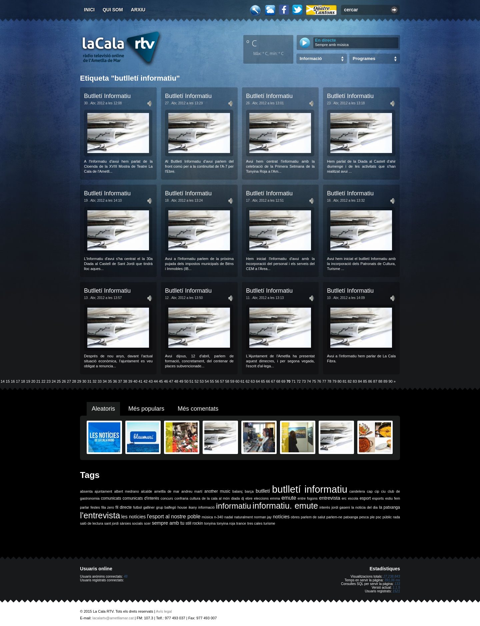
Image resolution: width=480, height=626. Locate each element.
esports (378, 498)
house (182, 507)
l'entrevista (100, 515)
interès (324, 507)
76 (319, 381)
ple (372, 517)
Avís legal (164, 611)
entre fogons (308, 498)
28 (74, 381)
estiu (389, 498)
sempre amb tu (168, 523)
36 (115, 381)
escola (353, 498)
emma (275, 498)
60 (237, 381)
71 (294, 381)
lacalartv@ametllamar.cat (113, 618)
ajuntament (103, 491)
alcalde (146, 491)
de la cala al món (216, 498)
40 (135, 381)
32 (94, 381)
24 (54, 381)
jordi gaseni (340, 507)
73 (304, 381)
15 (8, 381)
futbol (137, 507)
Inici (89, 9)
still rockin (194, 523)
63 (253, 381)
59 (232, 381)
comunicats (111, 498)
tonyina (210, 523)
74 (309, 381)
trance (241, 523)
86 (370, 381)
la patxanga (389, 507)
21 (38, 381)
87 (375, 381)
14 (3, 381)
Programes (364, 58)
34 (105, 381)
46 (166, 381)
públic (387, 517)
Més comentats (198, 408)
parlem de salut (313, 517)
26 (64, 381)
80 (339, 381)
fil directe (123, 507)
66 (268, 381)
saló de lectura (91, 523)
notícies (281, 516)
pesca (364, 517)
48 (176, 381)
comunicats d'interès (141, 498)
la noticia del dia (364, 507)
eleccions (261, 498)
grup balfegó (166, 507)
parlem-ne (334, 517)
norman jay (263, 517)
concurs (167, 498)
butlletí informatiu (309, 489)
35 (110, 381)
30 (84, 381)
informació (206, 507)
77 (324, 381)
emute (288, 498)
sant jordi (111, 523)
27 (69, 381)
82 (350, 381)
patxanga (350, 517)
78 (329, 381)
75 (314, 381)
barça (249, 491)
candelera (357, 491)
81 (345, 381)
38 (125, 381)
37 (120, 381)
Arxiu (138, 9)
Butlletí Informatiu (107, 96)
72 (299, 381)
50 (186, 381)
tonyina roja (226, 523)
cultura (195, 498)
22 (43, 381)
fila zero (107, 507)
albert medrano (126, 491)
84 (360, 381)
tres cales (255, 523)
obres (295, 517)
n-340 (218, 517)
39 (130, 381)
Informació (311, 58)
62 (248, 381)
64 (258, 381)
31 (89, 381)
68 (278, 381)
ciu (383, 491)
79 (334, 381)
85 (365, 381)
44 (156, 381)
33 (100, 381)
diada (235, 498)
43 (151, 381)
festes (95, 507)
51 (191, 381)
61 (242, 381)
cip (377, 491)
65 (263, 381)
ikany (193, 507)
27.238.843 (391, 576)
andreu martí (191, 491)
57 (222, 381)
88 (380, 381)
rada (396, 517)
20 (33, 381)
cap (370, 491)
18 (23, 381)
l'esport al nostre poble (174, 516)
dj (242, 498)
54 (207, 381)
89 (385, 381)
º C (251, 43)
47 (171, 381)
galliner (149, 507)
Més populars (146, 408)
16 (13, 381)
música (207, 517)
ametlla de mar (166, 491)
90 (391, 381)
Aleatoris (103, 408)
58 (227, 381)
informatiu (233, 505)
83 (355, 381)
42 (146, 381)
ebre (248, 498)
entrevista (329, 498)
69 (283, 381)
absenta (86, 491)
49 (181, 381)
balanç (237, 491)
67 (273, 381)
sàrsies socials (131, 523)
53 (202, 381)
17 (18, 381)
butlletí (263, 491)
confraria (181, 498)
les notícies (133, 516)
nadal (228, 517)
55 (212, 381)
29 (79, 381)
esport (365, 498)
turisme (269, 523)
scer (147, 523)
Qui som (113, 9)
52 (197, 381)
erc (344, 498)
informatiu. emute (285, 505)
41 (140, 381)
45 (161, 381)
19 (28, 381)
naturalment (243, 517)
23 (49, 381)
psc (378, 517)
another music (217, 491)
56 (217, 381)
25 (59, 381)
